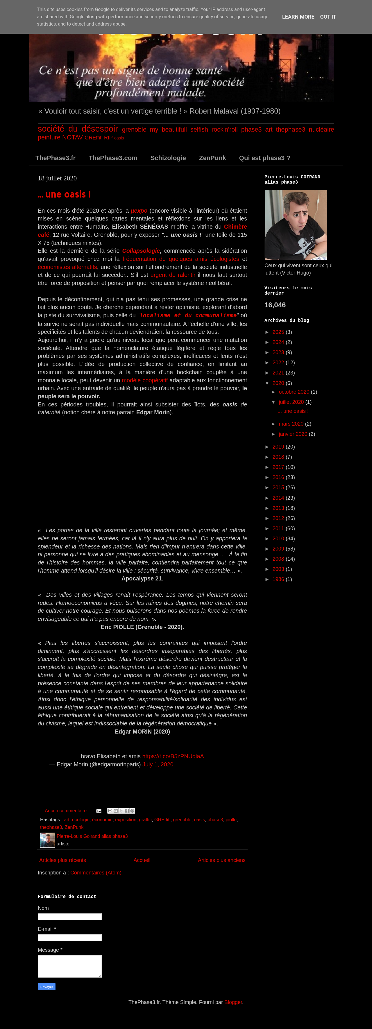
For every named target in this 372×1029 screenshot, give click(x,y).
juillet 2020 (292, 402)
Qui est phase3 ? (264, 158)
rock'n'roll (225, 129)
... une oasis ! (64, 194)
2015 (279, 487)
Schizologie (168, 158)
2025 (279, 332)
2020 (279, 383)
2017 (279, 467)
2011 (279, 528)
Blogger (233, 1002)
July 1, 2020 (158, 764)
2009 (279, 549)
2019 (279, 447)
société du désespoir (78, 128)
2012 (279, 518)
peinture (49, 137)
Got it (328, 17)
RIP (108, 138)
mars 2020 (292, 424)
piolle (231, 819)
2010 (279, 539)
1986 (279, 579)
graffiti (145, 819)
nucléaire (321, 129)
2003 (279, 569)
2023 (279, 352)
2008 (279, 559)
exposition (125, 819)
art (268, 129)
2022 (279, 362)
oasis (119, 138)
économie (102, 819)
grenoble (134, 129)
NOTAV (72, 137)
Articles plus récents (62, 860)
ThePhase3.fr (55, 158)
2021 (279, 373)
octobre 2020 (295, 392)
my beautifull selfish (179, 129)
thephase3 (290, 129)
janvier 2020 (294, 434)
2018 (279, 457)
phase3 (251, 129)
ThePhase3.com (113, 158)
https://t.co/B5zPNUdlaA (173, 756)
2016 (279, 477)
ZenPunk (212, 158)
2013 (279, 508)
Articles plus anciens (222, 860)
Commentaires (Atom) (95, 872)
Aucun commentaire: (67, 810)
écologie (81, 819)
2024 (279, 342)
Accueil (141, 860)
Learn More (298, 17)
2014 (279, 498)
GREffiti (94, 138)
